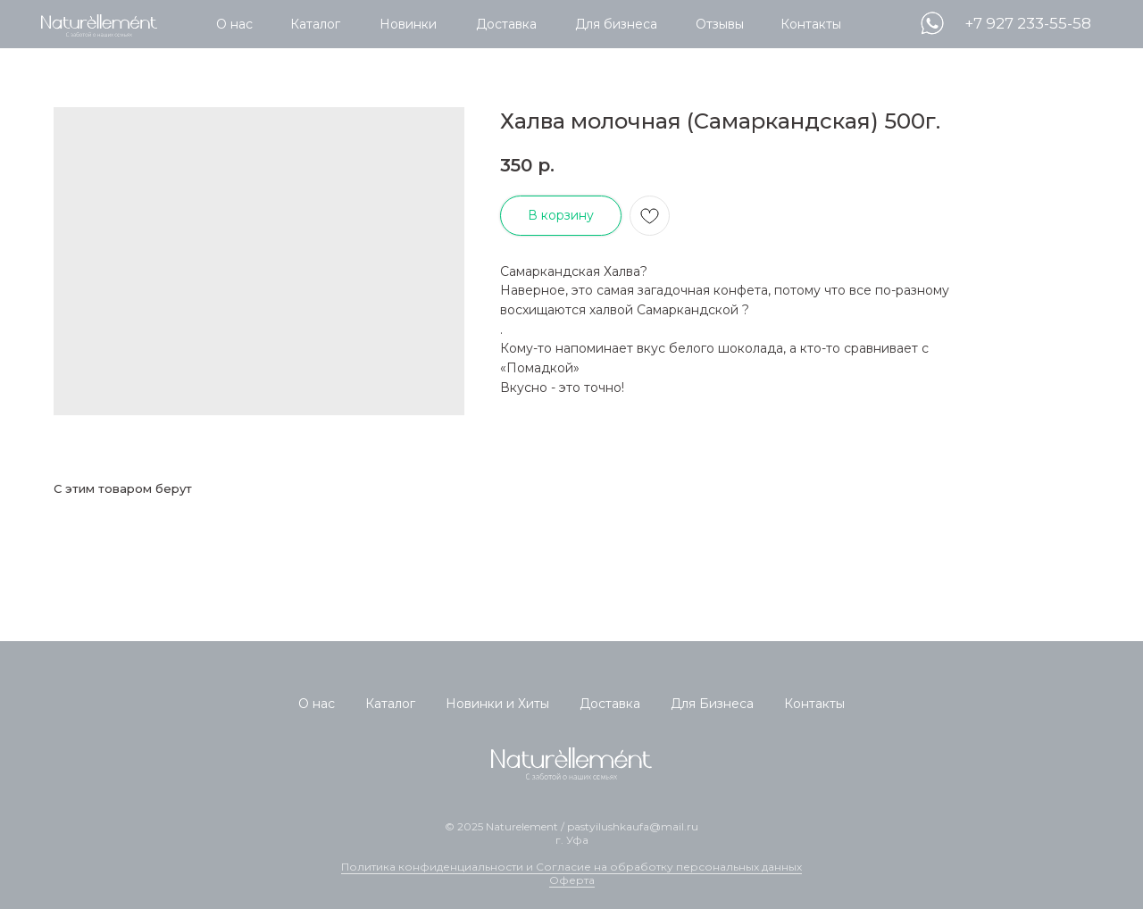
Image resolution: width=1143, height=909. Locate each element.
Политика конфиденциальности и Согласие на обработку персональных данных (571, 866)
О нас (234, 24)
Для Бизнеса (712, 704)
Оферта (572, 880)
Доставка (506, 24)
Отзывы (720, 24)
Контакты (810, 24)
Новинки (408, 24)
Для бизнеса (616, 24)
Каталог (315, 24)
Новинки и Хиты (497, 704)
